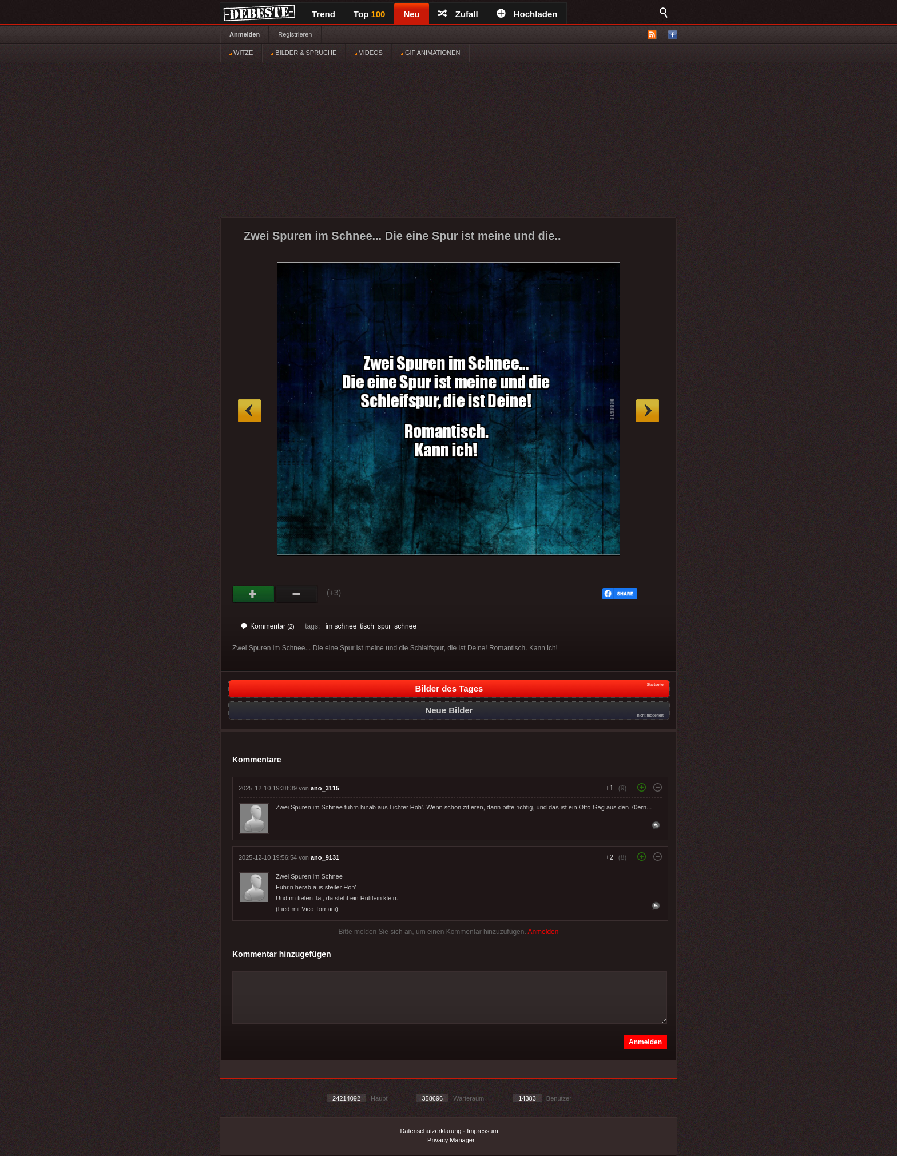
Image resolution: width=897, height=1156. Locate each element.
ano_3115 (325, 788)
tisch (367, 626)
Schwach (296, 594)
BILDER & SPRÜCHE (303, 52)
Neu (411, 14)
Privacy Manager (451, 1140)
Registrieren (295, 34)
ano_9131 (325, 857)
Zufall (458, 14)
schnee (405, 626)
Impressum (482, 1130)
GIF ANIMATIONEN (430, 52)
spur (384, 626)
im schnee (341, 626)
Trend (323, 14)
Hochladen (527, 14)
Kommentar (268, 626)
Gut (253, 594)
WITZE (241, 52)
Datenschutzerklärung (430, 1130)
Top (370, 14)
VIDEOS (369, 52)
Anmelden (244, 34)
